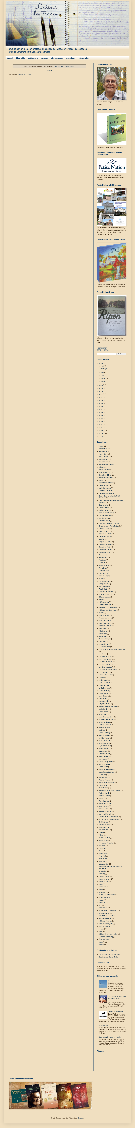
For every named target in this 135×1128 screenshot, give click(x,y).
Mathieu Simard (104, 727)
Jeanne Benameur (105, 623)
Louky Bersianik (104, 688)
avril (102, 372)
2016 (101, 412)
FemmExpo (103, 568)
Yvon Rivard (103, 859)
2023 (101, 391)
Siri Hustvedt (103, 822)
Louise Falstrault (104, 683)
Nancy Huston (104, 756)
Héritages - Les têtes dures (108, 607)
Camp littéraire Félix (106, 483)
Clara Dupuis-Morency (106, 513)
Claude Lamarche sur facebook (109, 954)
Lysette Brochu (104, 701)
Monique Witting (104, 743)
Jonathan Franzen (105, 626)
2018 (101, 406)
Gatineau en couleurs (106, 592)
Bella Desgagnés (105, 472)
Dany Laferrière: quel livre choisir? (110, 1037)
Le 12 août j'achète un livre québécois (112, 649)
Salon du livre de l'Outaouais (109, 817)
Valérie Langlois (104, 838)
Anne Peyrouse (104, 457)
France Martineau (105, 581)
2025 (101, 385)
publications (33, 58)
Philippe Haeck (104, 793)
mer (100, 905)
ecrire (101, 884)
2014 (101, 418)
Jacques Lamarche (105, 618)
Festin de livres (104, 571)
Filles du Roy (103, 573)
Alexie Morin (103, 449)
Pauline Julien (103, 785)
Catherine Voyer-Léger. (107, 493)
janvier (103, 381)
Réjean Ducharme (105, 811)
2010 (101, 430)
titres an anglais (104, 926)
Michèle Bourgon (104, 735)
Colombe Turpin (104, 521)
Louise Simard (104, 685)
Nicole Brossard (104, 764)
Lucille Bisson (103, 693)
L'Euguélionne (104, 644)
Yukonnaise (103, 853)
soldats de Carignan (106, 923)
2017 (101, 409)
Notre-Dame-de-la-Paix (107, 769)
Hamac (101, 599)
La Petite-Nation (104, 647)
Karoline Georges (105, 639)
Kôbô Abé (102, 641)
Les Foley (102, 654)
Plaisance (102, 798)
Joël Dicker (102, 628)
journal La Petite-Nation (107, 895)
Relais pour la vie (105, 803)
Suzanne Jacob (104, 830)
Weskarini (102, 848)
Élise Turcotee (104, 939)
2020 (101, 400)
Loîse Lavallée (104, 691)
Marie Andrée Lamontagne (108, 706)
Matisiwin (102, 730)
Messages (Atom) (24, 74)
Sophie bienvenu (104, 825)
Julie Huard (103, 634)
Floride (101, 578)
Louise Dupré (103, 680)
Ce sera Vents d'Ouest (115, 1012)
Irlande (101, 612)
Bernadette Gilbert (105, 475)
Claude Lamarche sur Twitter (109, 957)
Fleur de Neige (104, 576)
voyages (44, 58)
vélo (100, 931)
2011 (101, 427)
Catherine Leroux (105, 488)
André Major (103, 451)
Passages (104, 368)
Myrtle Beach (103, 751)
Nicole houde (103, 767)
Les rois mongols (105, 664)
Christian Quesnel (105, 510)
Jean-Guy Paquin (105, 620)
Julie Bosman (103, 631)
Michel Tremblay (104, 733)
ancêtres (102, 861)
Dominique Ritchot (105, 552)
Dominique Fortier (105, 547)
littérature (102, 903)
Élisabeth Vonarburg (106, 937)
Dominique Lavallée (105, 549)
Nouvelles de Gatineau (107, 772)
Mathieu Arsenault (105, 725)
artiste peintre (103, 864)
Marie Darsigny (104, 709)
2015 (101, 415)
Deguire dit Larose (105, 542)
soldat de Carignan (105, 921)
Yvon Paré (102, 856)
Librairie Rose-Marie (106, 675)
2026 (101, 363)
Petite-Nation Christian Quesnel (110, 790)
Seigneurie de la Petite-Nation (109, 819)
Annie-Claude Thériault (107, 464)
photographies (57, 58)
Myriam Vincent (104, 748)
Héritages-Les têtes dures (108, 610)
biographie (20, 58)
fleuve (101, 889)
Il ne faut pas (103, 1025)
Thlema (101, 832)
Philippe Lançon (104, 796)
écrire (101, 942)
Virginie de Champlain (106, 843)
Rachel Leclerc (104, 801)
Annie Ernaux (103, 462)
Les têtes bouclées (105, 667)
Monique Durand (104, 740)
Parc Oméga (103, 777)
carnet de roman (104, 879)
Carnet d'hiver (103, 485)
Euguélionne (103, 557)
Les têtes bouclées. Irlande (108, 670)
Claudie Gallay (104, 518)
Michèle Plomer (104, 738)
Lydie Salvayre (104, 696)
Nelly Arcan (103, 759)
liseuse (101, 900)
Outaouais (102, 775)
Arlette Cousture (104, 470)
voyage (101, 929)
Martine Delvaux (104, 722)
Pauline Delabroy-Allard (107, 782)
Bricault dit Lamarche (106, 478)
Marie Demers (104, 712)
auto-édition (103, 871)
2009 (101, 433)
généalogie (70, 58)
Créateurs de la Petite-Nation (109, 526)
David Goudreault (105, 536)
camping (102, 874)
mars (103, 375)
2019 (101, 403)
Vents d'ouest (103, 840)
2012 (101, 424)
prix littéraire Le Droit (106, 916)
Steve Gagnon (104, 827)
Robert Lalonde (104, 809)
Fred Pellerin (103, 589)
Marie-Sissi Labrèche (106, 717)
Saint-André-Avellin (105, 814)
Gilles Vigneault (104, 597)
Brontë (101, 480)
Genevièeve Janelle (105, 594)
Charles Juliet (103, 505)
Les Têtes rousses (105, 659)
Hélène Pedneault (105, 605)
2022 (101, 394)
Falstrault (102, 563)
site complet (84, 58)
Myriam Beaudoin (105, 746)
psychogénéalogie (105, 918)
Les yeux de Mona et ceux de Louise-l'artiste (117, 997)
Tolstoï (101, 835)
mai (102, 366)
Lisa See (102, 677)
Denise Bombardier (105, 544)
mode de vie (103, 908)
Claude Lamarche (105, 515)
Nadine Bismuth (104, 754)
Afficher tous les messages (65, 66)
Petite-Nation (103, 788)
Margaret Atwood (105, 704)
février (103, 378)
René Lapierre (104, 806)
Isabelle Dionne (104, 615)
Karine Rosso (103, 636)
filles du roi (102, 887)
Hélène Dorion (104, 602)
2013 (101, 421)
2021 (101, 397)
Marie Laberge (104, 714)
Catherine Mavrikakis (106, 491)
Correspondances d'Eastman (109, 523)
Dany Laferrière (104, 531)
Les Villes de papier (105, 662)
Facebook (102, 560)
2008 (101, 436)
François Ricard (104, 586)
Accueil (10, 58)
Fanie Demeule (104, 565)
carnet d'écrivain (104, 876)
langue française (104, 897)
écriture (101, 945)
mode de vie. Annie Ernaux (108, 910)
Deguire (101, 539)
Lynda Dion (103, 698)
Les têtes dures (104, 672)
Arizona (101, 467)
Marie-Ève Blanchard (106, 719)
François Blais (104, 584)
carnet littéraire (104, 881)
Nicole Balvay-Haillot (106, 761)
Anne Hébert (103, 454)
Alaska (101, 446)
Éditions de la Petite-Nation (108, 934)
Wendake (102, 845)
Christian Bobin (104, 507)
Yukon (101, 851)
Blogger (80, 1118)
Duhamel (102, 555)
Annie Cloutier (104, 459)
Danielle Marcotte (105, 529)
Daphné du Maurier (105, 534)
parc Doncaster (104, 913)
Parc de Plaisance (105, 780)
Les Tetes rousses (105, 656)
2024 (101, 388)
